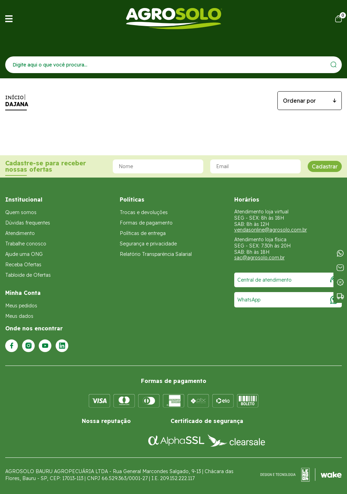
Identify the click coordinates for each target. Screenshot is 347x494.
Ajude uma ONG (24, 254)
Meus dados (19, 316)
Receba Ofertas (23, 264)
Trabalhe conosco (25, 244)
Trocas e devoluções (144, 212)
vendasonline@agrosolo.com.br (270, 230)
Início (14, 97)
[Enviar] (334, 65)
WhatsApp (288, 300)
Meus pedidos (21, 306)
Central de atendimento (288, 280)
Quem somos (21, 212)
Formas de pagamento (146, 223)
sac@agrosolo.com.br (259, 257)
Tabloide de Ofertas (28, 275)
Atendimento (20, 233)
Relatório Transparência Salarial (156, 254)
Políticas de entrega (143, 233)
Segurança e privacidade (148, 244)
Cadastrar (325, 166)
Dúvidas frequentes (27, 223)
